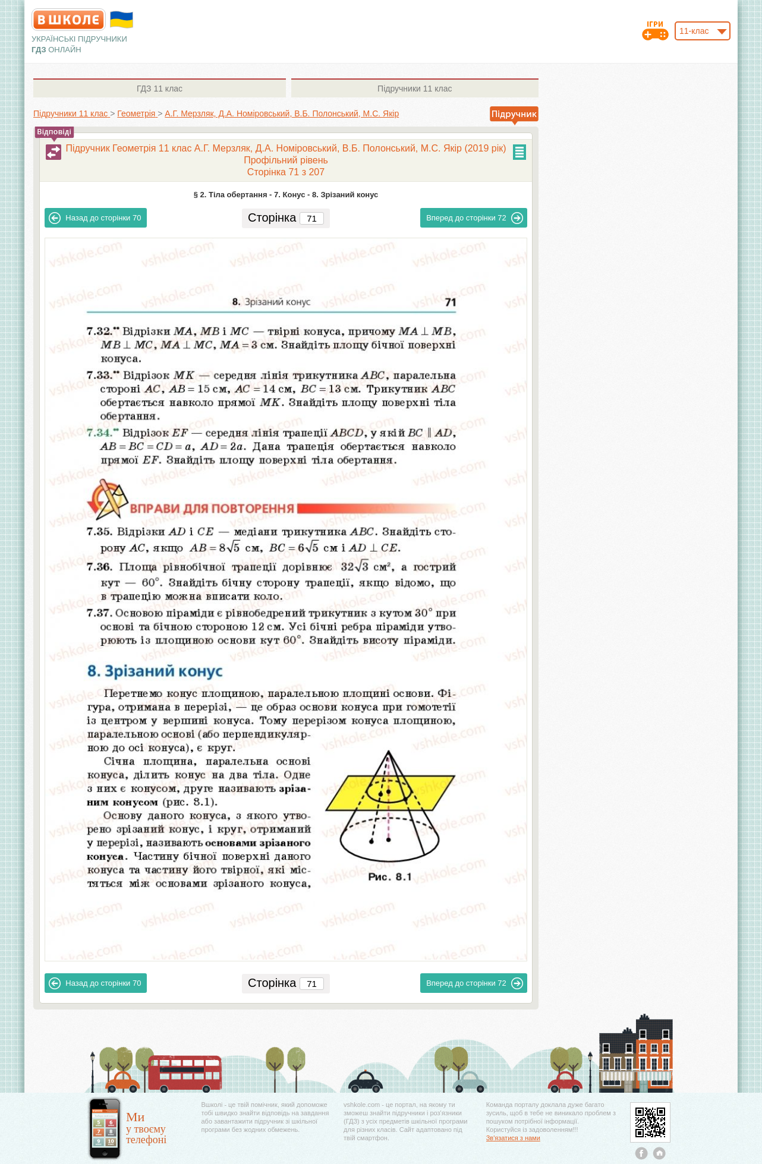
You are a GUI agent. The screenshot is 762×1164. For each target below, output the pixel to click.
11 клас (159, 88)
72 (474, 218)
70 (95, 218)
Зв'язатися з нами (513, 1137)
